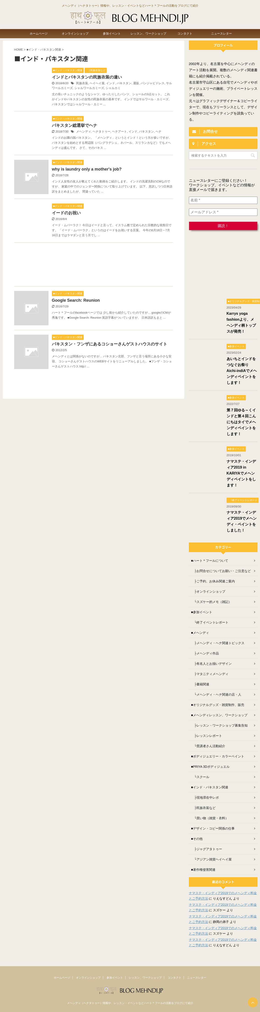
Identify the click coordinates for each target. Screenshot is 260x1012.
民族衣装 (82, 83)
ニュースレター (221, 33)
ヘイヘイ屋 (97, 83)
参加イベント (112, 33)
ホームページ (39, 33)
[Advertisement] (89, 265)
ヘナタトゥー (101, 131)
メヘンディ (83, 131)
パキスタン (124, 83)
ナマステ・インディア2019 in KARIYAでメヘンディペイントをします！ (241, 473)
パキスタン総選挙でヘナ (74, 125)
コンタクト (184, 33)
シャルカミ (113, 88)
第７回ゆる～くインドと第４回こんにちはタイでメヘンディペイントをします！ (241, 422)
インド (110, 83)
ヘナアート (119, 131)
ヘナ (158, 131)
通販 (136, 83)
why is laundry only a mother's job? (87, 169)
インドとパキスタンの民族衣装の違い (87, 77)
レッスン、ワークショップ (148, 33)
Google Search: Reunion (76, 300)
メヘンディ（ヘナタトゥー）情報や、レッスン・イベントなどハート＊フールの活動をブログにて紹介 (130, 1003)
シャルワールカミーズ (89, 88)
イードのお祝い (66, 213)
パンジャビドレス (152, 83)
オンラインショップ (75, 33)
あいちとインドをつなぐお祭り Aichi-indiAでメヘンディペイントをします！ (242, 371)
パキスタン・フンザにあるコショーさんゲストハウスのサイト (109, 344)
